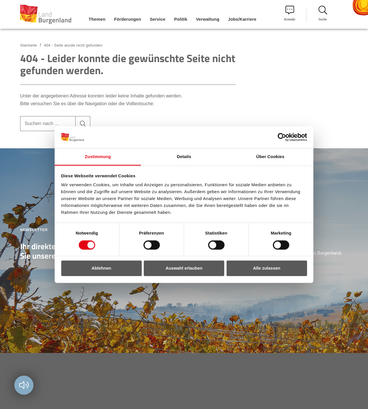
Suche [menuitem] (323, 13)
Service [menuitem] (157, 19)
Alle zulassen (266, 268)
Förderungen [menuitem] (127, 19)
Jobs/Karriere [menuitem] (242, 19)
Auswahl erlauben (184, 268)
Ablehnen (101, 268)
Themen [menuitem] (97, 19)
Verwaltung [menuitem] (207, 19)
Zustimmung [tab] (98, 156)
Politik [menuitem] (180, 19)
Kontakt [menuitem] (289, 13)
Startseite (28, 45)
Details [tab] (184, 156)
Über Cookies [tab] (270, 156)
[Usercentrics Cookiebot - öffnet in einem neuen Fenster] (282, 137)
